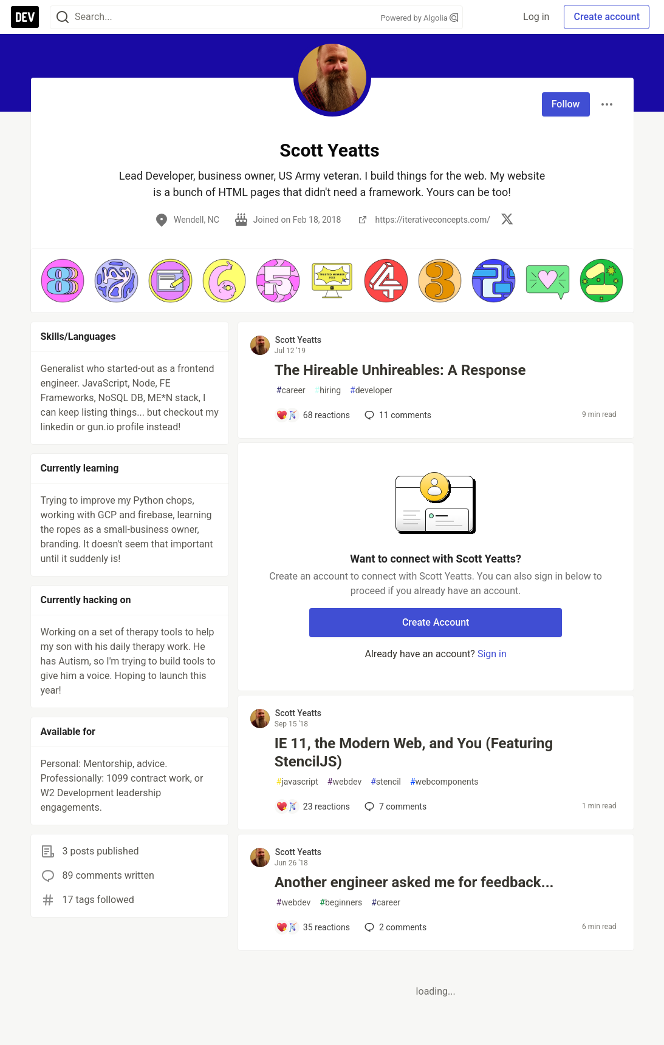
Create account (606, 16)
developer (371, 390)
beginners (341, 902)
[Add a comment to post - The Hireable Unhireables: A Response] (313, 415)
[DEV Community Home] (25, 17)
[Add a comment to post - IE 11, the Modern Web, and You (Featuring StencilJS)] (313, 806)
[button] (63, 281)
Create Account (436, 622)
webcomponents (444, 782)
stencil (386, 782)
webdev (344, 782)
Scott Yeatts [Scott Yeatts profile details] (298, 340)
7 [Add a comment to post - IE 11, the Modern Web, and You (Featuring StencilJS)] (394, 806)
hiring (328, 390)
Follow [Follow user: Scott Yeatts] (566, 104)
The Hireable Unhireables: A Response (400, 370)
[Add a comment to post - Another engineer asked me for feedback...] (313, 927)
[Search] (62, 17)
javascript (297, 782)
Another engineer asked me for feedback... (414, 882)
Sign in (492, 654)
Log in (536, 16)
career (291, 390)
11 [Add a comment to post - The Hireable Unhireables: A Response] (396, 415)
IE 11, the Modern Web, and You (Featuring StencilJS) (414, 752)
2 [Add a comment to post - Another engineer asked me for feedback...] (394, 927)
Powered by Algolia (419, 17)
